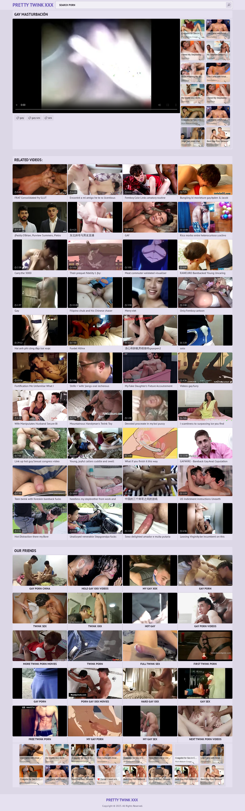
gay (22, 117)
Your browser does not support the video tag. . (96, 66)
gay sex (36, 117)
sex (50, 117)
